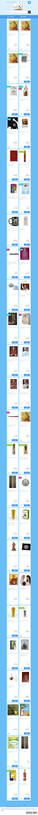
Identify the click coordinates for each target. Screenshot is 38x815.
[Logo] (18, 7)
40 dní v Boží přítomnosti (10, 165)
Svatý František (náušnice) (10, 686)
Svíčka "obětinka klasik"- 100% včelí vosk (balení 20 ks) (12, 524)
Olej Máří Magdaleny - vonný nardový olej (24, 458)
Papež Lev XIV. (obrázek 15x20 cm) (12, 360)
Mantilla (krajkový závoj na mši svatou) (25, 588)
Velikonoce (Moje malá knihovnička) (12, 751)
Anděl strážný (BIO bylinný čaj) (11, 784)
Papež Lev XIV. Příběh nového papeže (24, 295)
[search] (29, 12)
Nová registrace (12, 2)
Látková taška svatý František (24, 100)
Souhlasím (35, 812)
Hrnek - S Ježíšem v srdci (24, 67)
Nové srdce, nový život (24, 131)
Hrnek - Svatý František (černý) (12, 230)
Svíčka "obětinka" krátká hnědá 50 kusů (12, 491)
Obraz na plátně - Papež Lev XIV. (25, 328)
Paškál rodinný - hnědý (24, 164)
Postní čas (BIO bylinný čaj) (12, 654)
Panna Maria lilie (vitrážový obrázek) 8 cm (24, 491)
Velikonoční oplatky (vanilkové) (24, 34)
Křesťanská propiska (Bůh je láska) (11, 425)
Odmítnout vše (29, 812)
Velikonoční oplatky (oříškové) (11, 67)
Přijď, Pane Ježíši (11, 99)
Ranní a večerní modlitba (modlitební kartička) (24, 198)
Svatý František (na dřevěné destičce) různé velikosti (12, 589)
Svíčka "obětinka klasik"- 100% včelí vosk (12, 621)
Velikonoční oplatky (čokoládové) (24, 425)
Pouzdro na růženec (11, 294)
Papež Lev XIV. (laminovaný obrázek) (12, 393)
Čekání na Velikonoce (24, 718)
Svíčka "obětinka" (23, 751)
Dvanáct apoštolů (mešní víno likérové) (24, 784)
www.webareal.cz (17, 806)
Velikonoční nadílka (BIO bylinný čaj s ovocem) (12, 197)
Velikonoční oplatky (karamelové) (11, 34)
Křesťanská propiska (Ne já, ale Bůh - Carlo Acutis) (12, 263)
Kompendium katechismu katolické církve (24, 263)
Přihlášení (7, 2)
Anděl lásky (22, 229)
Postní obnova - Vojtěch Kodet (12, 719)
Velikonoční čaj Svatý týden (24, 523)
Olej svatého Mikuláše (12, 457)
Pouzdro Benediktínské (24, 555)
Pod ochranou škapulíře (12, 327)
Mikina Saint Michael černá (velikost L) (11, 132)
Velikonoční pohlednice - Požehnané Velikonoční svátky (24, 654)
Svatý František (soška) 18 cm (12, 556)
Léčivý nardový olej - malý (24, 621)
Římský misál (22, 685)
